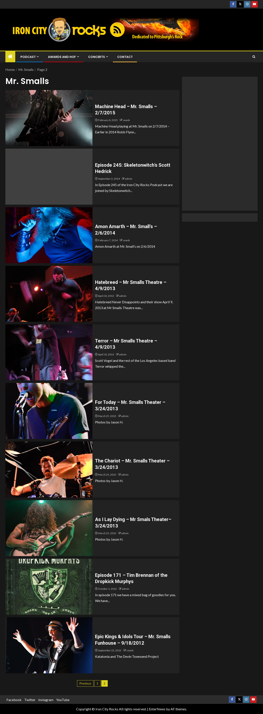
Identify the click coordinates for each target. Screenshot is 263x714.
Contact (125, 57)
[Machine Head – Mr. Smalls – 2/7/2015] (48, 118)
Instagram (45, 700)
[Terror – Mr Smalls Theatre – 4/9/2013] (48, 352)
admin (128, 178)
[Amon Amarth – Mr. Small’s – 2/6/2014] (48, 235)
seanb (126, 120)
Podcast (28, 57)
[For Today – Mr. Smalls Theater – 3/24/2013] (48, 411)
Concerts (96, 57)
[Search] (254, 57)
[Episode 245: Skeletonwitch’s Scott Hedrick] (48, 177)
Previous (85, 683)
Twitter (29, 700)
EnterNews (157, 709)
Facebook (14, 700)
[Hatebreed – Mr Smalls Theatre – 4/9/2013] (48, 294)
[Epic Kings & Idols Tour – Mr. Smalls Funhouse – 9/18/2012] (48, 645)
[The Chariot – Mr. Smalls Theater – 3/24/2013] (48, 470)
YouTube (62, 700)
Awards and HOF (62, 57)
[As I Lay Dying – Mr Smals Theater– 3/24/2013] (48, 528)
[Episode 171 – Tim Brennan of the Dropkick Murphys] (48, 587)
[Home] (10, 56)
